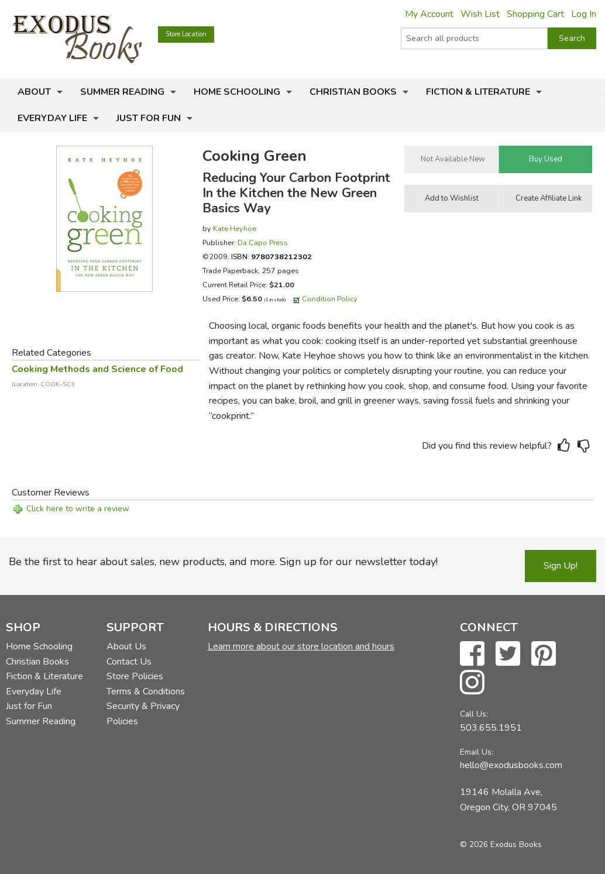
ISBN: (271, 256)
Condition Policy (330, 299)
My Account (429, 14)
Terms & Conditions (145, 691)
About (34, 91)
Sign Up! (561, 565)
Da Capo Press (263, 242)
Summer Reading (122, 91)
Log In (583, 14)
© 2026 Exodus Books (501, 844)
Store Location (186, 34)
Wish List (480, 14)
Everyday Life (52, 118)
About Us (126, 646)
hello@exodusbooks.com (511, 765)
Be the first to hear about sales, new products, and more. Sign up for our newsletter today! (223, 562)
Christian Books (353, 91)
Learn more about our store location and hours (301, 646)
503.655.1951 (491, 727)
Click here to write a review (77, 508)
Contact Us (129, 661)
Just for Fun (148, 118)
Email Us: (476, 752)
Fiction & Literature (478, 91)
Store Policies (134, 676)
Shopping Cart (535, 14)
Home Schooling (237, 91)
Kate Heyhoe (234, 228)
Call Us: (474, 714)
